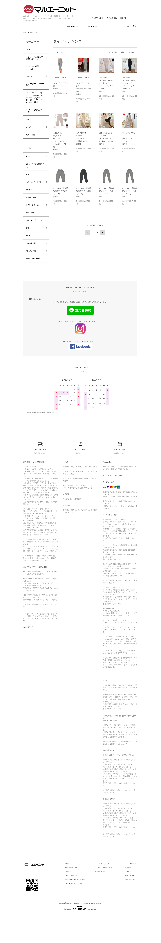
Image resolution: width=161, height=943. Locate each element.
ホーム (25, 32)
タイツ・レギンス (36, 32)
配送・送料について (83, 897)
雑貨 (28, 121)
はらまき (30, 77)
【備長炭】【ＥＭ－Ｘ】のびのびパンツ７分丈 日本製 (60, 83)
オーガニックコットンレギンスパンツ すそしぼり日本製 (129, 138)
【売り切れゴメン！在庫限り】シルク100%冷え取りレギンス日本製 (83, 138)
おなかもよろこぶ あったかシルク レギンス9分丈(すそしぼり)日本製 (106, 138)
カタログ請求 (32, 138)
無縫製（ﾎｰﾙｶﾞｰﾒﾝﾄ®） (34, 285)
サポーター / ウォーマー (35, 86)
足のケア (30, 201)
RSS (105, 901)
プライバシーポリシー (84, 912)
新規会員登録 (112, 18)
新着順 (131, 52)
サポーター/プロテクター (34, 240)
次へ (102, 232)
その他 (29, 258)
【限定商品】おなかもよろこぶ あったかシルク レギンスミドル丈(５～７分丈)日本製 (60, 141)
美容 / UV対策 (32, 209)
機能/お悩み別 (32, 267)
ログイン (123, 18)
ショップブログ (110, 893)
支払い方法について (83, 904)
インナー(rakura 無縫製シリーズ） (34, 58)
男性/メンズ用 (32, 275)
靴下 (28, 180)
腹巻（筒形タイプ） (33, 228)
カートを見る (132, 904)
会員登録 (130, 897)
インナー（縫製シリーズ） (34, 68)
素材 (28, 250)
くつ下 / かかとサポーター (35, 112)
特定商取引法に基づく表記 (86, 908)
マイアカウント (97, 18)
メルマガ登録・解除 (111, 897)
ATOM (111, 901)
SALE (28, 50)
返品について (81, 901)
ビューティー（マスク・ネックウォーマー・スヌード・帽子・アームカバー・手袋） (34, 99)
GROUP (91, 27)
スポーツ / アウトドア (35, 191)
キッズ (29, 129)
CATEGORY (70, 27)
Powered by (80, 937)
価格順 (122, 52)
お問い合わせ (132, 908)
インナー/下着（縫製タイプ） (34, 170)
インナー (30, 160)
